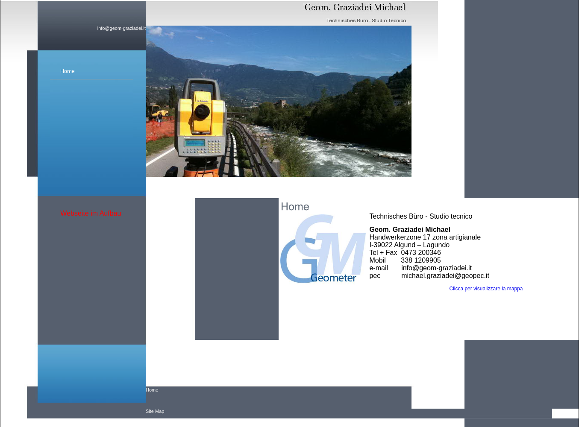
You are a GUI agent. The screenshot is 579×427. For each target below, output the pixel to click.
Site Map (155, 411)
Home (152, 389)
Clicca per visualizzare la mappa (486, 289)
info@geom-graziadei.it (121, 28)
